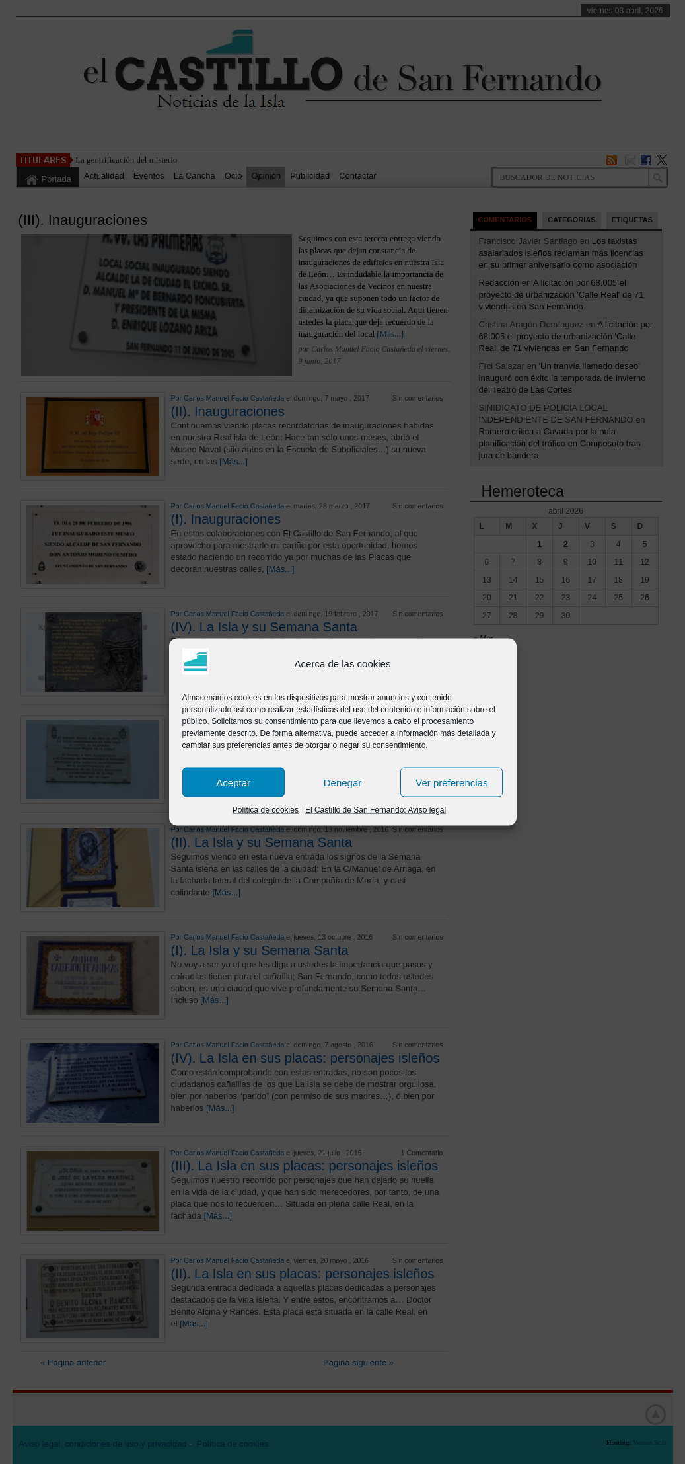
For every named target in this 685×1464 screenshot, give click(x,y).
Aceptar (233, 782)
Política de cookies (266, 810)
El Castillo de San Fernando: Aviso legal (375, 810)
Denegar (343, 782)
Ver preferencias (451, 782)
